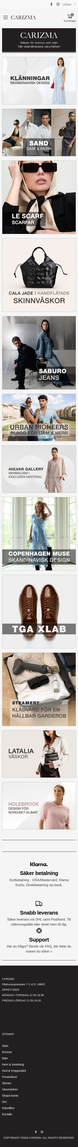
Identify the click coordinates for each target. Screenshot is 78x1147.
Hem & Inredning (13, 1064)
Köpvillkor (8, 1108)
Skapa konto (10, 1095)
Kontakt (7, 1114)
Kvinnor (7, 1052)
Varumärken (10, 1089)
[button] (70, 17)
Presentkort (9, 1077)
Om (4, 1101)
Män (5, 1058)
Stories (6, 1083)
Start (5, 1045)
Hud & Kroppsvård (14, 1070)
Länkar (67, 4)
